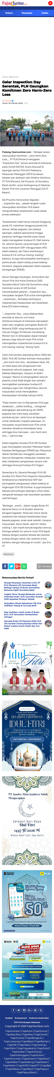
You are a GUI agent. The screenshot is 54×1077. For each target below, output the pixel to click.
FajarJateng (39, 1044)
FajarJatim (10, 1048)
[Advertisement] (27, 45)
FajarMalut (27, 1069)
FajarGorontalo (12, 1058)
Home (5, 77)
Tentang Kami (21, 1018)
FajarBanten (42, 1041)
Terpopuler (27, 13)
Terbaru (9, 13)
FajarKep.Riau (13, 1034)
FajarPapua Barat (26, 1072)
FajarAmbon (29, 1058)
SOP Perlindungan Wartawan (27, 1022)
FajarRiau (28, 1034)
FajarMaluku (13, 1069)
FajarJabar (24, 1044)
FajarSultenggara (19, 1055)
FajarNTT (35, 1065)
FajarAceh (27, 1031)
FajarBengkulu (34, 1037)
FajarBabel (28, 1041)
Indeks (45, 13)
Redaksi (9, 1018)
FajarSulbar (18, 1051)
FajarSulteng (33, 1051)
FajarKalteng (27, 1062)
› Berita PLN (13, 77)
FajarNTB (23, 1065)
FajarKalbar (11, 1062)
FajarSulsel (37, 1055)
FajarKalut (43, 1058)
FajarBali (46, 1065)
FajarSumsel (17, 1037)
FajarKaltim (9, 1065)
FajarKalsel (41, 1062)
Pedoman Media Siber (39, 1018)
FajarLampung (12, 1041)
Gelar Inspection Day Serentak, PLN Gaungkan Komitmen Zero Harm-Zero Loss (27, 88)
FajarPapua (41, 1069)
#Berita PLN (8, 554)
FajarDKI (12, 1044)
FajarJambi (41, 1034)
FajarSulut (43, 1048)
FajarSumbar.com (38, 1026)
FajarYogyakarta (27, 1048)
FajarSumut (40, 1031)
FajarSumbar (12, 1031)
